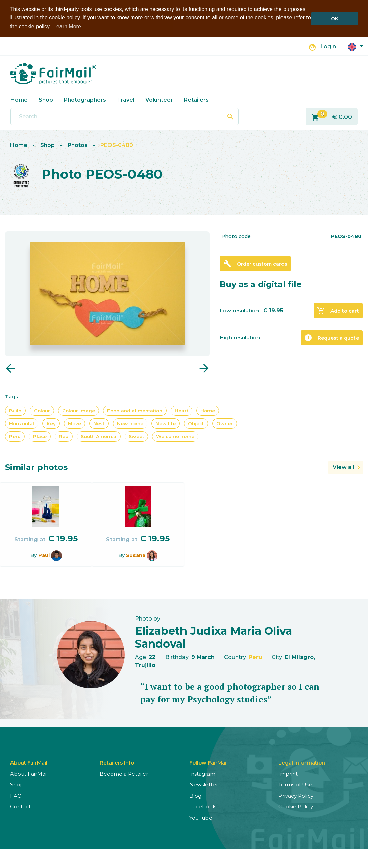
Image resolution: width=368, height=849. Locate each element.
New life (165, 423)
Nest (98, 423)
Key (51, 423)
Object (196, 423)
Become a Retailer (124, 773)
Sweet (136, 436)
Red (64, 436)
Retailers (196, 99)
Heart (181, 410)
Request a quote (331, 337)
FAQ (16, 795)
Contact (20, 806)
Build (15, 410)
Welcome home (175, 436)
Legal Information (301, 762)
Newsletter (203, 784)
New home (130, 423)
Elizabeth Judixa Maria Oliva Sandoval (213, 637)
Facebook (202, 806)
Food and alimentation (134, 410)
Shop (46, 99)
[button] (355, 46)
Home (19, 99)
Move (74, 423)
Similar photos (36, 466)
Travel (125, 99)
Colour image (78, 410)
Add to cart (338, 310)
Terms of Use (295, 784)
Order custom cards (255, 263)
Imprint (288, 773)
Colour (42, 410)
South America (98, 436)
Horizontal (21, 423)
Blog (195, 795)
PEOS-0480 (116, 145)
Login (328, 46)
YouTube (200, 817)
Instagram (202, 773)
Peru (15, 436)
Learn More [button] (67, 26)
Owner (224, 423)
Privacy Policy (295, 795)
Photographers (85, 99)
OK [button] (334, 18)
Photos (78, 145)
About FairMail (29, 773)
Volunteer (159, 99)
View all (343, 466)
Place (40, 436)
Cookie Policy (295, 806)
